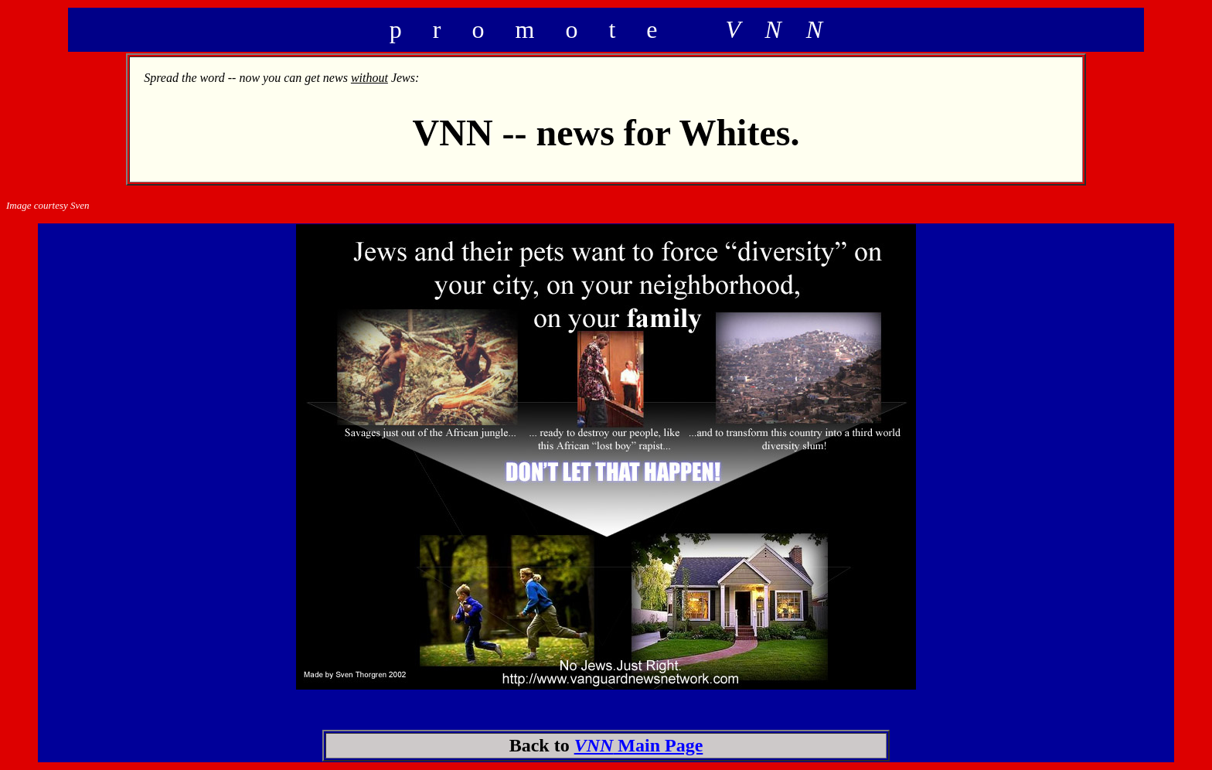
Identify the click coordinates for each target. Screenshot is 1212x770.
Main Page (638, 745)
